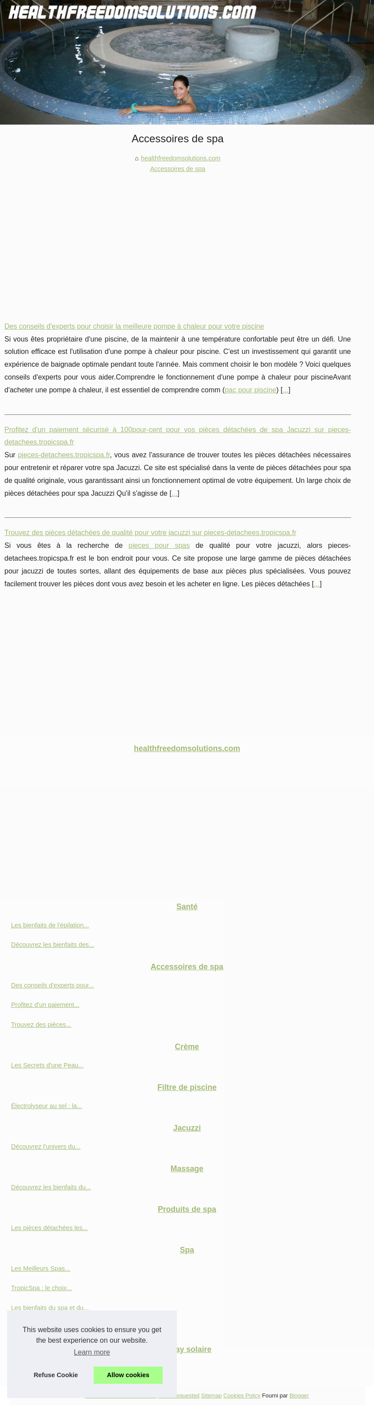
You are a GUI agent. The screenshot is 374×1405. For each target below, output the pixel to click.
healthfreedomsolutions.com (181, 158)
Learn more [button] (92, 1352)
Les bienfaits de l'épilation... (50, 925)
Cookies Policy (241, 1395)
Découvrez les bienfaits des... (52, 944)
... (285, 390)
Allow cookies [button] (128, 1374)
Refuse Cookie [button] (56, 1374)
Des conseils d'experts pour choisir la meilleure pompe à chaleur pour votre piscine (134, 326)
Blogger (299, 1395)
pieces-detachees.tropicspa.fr (64, 455)
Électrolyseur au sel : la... (46, 1105)
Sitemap (211, 1395)
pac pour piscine (250, 390)
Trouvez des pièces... (41, 1024)
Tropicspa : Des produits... (48, 1327)
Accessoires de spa (177, 168)
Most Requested (178, 1395)
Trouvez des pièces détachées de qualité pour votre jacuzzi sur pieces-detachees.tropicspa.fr (150, 532)
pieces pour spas (159, 545)
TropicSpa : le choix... (41, 1287)
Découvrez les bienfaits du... (51, 1187)
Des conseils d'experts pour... (52, 985)
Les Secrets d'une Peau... (47, 1065)
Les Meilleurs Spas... (40, 1268)
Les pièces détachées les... (49, 1227)
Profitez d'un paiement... (45, 1004)
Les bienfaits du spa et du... (50, 1307)
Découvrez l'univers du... (45, 1146)
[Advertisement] (177, 241)
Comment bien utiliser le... (47, 1367)
